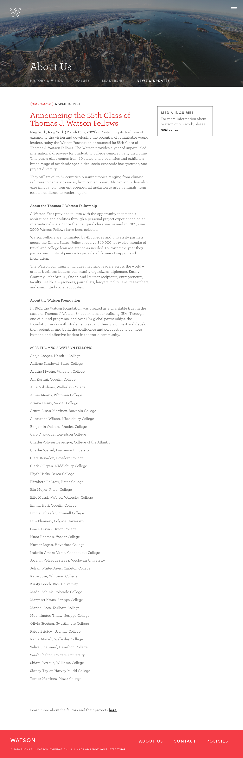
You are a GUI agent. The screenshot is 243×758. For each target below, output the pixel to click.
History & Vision (47, 81)
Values (83, 81)
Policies (217, 741)
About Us (151, 741)
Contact (185, 741)
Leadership (113, 81)
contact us (169, 129)
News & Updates (153, 81)
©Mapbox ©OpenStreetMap (105, 750)
